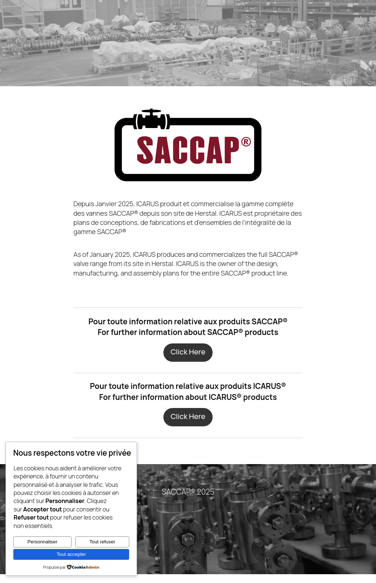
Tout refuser (102, 541)
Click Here (188, 361)
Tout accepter (71, 554)
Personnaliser (43, 541)
